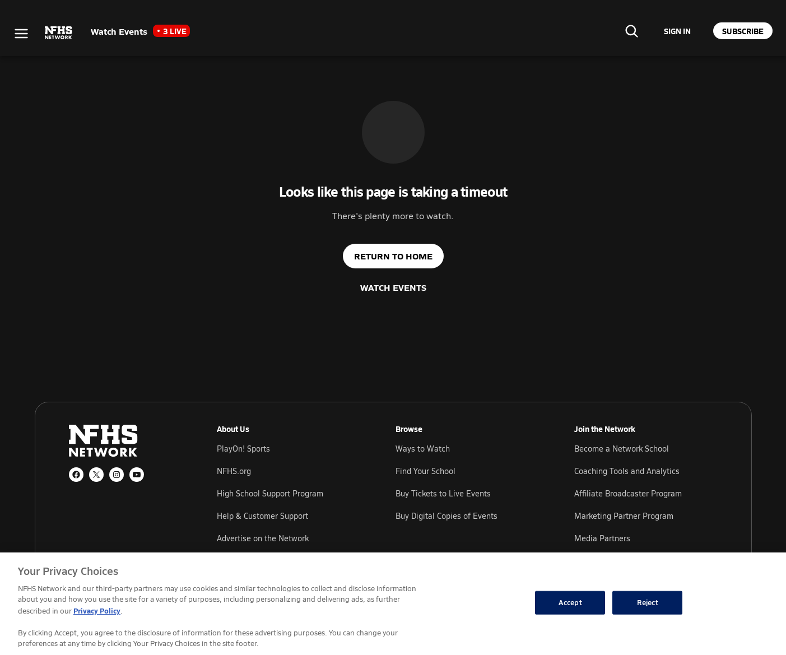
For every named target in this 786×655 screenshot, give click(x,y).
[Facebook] (76, 474)
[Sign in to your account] (677, 30)
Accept (570, 602)
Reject (647, 602)
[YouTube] (136, 474)
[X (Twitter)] (96, 474)
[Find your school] (631, 31)
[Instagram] (116, 474)
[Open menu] (21, 34)
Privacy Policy (96, 610)
